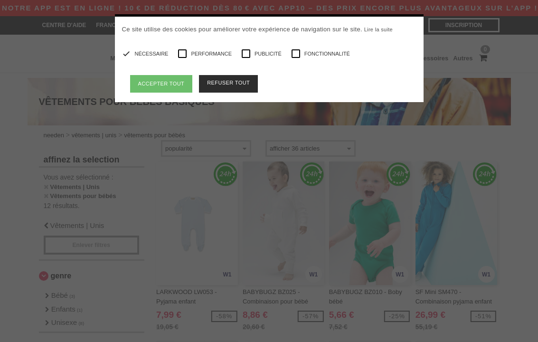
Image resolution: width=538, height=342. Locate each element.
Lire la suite (378, 29)
